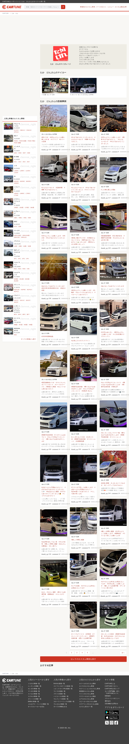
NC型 (20, 324)
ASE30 (16, 181)
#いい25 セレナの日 (78, 437)
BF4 (19, 314)
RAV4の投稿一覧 (59, 683)
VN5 (24, 217)
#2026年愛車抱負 (47, 336)
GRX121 (24, 237)
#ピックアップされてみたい (113, 485)
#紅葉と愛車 (105, 483)
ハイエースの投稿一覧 (61, 696)
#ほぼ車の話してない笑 (49, 542)
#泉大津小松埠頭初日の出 (50, 288)
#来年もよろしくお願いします (81, 290)
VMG (20, 217)
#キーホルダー (76, 192)
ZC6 (15, 226)
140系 (16, 207)
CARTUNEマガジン (111, 686)
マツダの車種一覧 (34, 691)
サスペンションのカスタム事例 (89, 689)
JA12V (16, 302)
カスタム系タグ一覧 (86, 706)
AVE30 (22, 181)
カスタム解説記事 (121, 7)
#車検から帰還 (51, 387)
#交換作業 (59, 187)
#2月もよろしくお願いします (51, 236)
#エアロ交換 (75, 586)
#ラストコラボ (89, 190)
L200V (22, 170)
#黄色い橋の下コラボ (78, 238)
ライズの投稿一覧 (59, 691)
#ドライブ (54, 139)
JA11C (16, 300)
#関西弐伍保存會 (77, 387)
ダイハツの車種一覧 (34, 699)
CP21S (16, 132)
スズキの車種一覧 (34, 696)
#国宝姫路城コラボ (48, 382)
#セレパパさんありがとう (84, 292)
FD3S (16, 141)
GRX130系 (26, 235)
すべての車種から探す (28, 339)
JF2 (19, 258)
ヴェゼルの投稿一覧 (60, 704)
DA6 (19, 153)
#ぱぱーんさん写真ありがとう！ (52, 487)
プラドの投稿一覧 (59, 694)
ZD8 (19, 226)
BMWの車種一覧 (33, 701)
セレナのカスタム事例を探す (83, 659)
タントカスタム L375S (49, 134)
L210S (28, 170)
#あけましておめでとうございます (53, 286)
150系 (21, 207)
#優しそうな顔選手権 (111, 586)
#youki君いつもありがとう (80, 491)
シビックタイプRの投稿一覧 (63, 689)
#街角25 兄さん (87, 391)
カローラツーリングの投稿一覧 (64, 701)
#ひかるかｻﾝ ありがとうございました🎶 (54, 489)
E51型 (22, 279)
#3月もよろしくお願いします (111, 137)
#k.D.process (108, 636)
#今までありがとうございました (82, 137)
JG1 (15, 161)
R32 (15, 268)
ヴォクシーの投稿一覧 (61, 699)
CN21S (28, 130)
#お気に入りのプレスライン (80, 340)
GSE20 (16, 183)
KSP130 (16, 289)
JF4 (27, 258)
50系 (29, 246)
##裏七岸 (115, 387)
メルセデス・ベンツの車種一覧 (38, 704)
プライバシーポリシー (112, 698)
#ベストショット (115, 437)
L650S (16, 193)
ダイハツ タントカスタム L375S (82, 94)
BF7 (28, 314)
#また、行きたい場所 (49, 592)
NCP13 (16, 291)
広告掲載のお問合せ (111, 703)
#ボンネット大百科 (107, 634)
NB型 (15, 324)
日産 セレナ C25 (49, 94)
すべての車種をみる (60, 706)
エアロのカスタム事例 (86, 699)
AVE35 (28, 181)
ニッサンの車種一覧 (34, 686)
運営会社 (108, 701)
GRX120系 (17, 235)
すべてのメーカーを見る (36, 706)
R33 (19, 268)
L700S (28, 193)
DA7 (24, 153)
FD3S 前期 (22, 141)
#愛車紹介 (117, 533)
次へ (123, 653)
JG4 (28, 161)
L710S (16, 195)
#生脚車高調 (80, 441)
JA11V (22, 300)
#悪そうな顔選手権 (85, 638)
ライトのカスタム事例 (86, 694)
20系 (20, 246)
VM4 (15, 217)
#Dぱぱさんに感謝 (52, 491)
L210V (16, 172)
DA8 (28, 153)
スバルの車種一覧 (34, 694)
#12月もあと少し (107, 332)
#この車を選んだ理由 (108, 190)
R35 (15, 334)
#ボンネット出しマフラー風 (110, 433)
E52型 (27, 279)
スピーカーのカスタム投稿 (88, 701)
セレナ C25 (75, 134)
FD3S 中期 (31, 141)
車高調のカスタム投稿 (86, 691)
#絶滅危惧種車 (106, 236)
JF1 (15, 258)
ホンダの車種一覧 (34, 689)
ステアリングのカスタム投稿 (89, 704)
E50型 (16, 279)
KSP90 (23, 289)
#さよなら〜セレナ (48, 187)
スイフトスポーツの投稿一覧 (63, 686)
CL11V (16, 130)
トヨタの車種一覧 (34, 683)
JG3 (24, 161)
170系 (27, 207)
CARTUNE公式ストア (112, 689)
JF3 (23, 258)
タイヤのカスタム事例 (86, 686)
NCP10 (29, 289)
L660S (22, 193)
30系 (24, 246)
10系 (15, 246)
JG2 (19, 161)
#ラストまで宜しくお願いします (82, 487)
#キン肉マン (53, 546)
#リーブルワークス (77, 634)
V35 (28, 268)
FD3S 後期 (17, 142)
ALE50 (16, 281)
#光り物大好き (117, 236)
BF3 (15, 314)
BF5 (24, 314)
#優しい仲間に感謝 (107, 531)
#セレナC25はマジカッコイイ (111, 382)
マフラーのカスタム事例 (87, 696)
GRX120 (17, 237)
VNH (29, 217)
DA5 (15, 153)
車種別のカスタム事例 (87, 7)
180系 (32, 207)
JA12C (28, 300)
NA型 (31, 324)
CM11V (22, 130)
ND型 (25, 324)
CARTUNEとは (110, 683)
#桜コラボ (45, 137)
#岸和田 (88, 634)
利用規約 (108, 696)
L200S (16, 170)
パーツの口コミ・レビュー (105, 7)
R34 (24, 268)
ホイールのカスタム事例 (87, 683)
